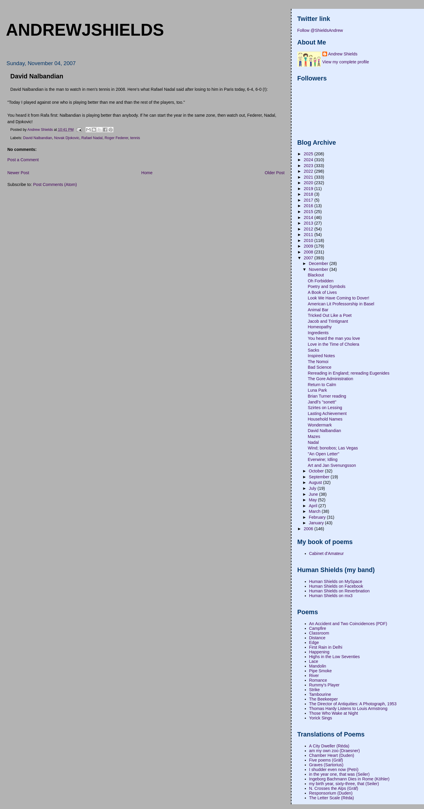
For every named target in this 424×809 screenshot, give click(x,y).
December (319, 263)
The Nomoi (318, 361)
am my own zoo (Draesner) (334, 750)
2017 (309, 200)
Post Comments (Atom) (55, 184)
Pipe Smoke (320, 670)
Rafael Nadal (91, 138)
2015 (309, 211)
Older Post (275, 172)
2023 (309, 165)
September (320, 476)
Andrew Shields (342, 54)
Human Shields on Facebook (336, 586)
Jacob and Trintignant (328, 321)
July (313, 488)
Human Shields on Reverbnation (339, 591)
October (317, 471)
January (317, 522)
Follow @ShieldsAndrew (320, 30)
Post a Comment (23, 159)
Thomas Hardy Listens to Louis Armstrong (348, 708)
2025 (309, 153)
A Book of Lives (322, 292)
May (313, 499)
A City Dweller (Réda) (329, 746)
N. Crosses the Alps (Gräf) (333, 788)
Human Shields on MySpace (335, 581)
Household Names (325, 419)
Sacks (313, 350)
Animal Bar (318, 309)
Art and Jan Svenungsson (332, 465)
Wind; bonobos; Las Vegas (333, 448)
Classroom (319, 633)
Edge (314, 642)
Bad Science (319, 367)
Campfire (317, 628)
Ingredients (318, 332)
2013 (309, 223)
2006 (309, 528)
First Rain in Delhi (325, 647)
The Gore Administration (330, 378)
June (314, 494)
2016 (309, 205)
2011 (309, 234)
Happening (319, 652)
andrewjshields (85, 29)
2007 (309, 258)
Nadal (313, 442)
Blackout (316, 275)
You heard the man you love (334, 338)
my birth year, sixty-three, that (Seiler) (344, 783)
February (318, 517)
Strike (314, 689)
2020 (309, 182)
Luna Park (317, 390)
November (319, 269)
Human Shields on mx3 (331, 595)
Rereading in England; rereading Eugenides (348, 373)
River (314, 675)
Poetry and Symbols (326, 286)
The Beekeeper (323, 699)
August (316, 482)
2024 (309, 159)
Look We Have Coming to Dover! (338, 298)
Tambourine (320, 694)
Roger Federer (116, 138)
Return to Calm (322, 384)
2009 (309, 246)
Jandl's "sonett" (322, 402)
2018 (309, 194)
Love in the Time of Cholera (333, 344)
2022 (309, 171)
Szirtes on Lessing (325, 407)
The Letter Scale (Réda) (331, 797)
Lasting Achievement (327, 413)
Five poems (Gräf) (326, 760)
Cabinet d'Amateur (326, 553)
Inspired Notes (321, 355)
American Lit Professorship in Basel (341, 303)
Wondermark (320, 425)
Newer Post (18, 172)
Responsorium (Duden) (331, 793)
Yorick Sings (320, 718)
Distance (317, 637)
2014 (309, 217)
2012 (309, 229)
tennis (135, 138)
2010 (309, 240)
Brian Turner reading (327, 396)
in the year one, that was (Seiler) (339, 774)
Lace (313, 661)
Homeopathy (320, 326)
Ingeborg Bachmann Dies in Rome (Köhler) (349, 779)
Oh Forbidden (320, 281)
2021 (309, 177)
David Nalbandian (37, 138)
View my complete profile (345, 62)
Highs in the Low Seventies (334, 656)
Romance (318, 680)
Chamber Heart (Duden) (331, 755)
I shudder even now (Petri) (334, 769)
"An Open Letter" (323, 454)
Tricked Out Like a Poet (330, 315)
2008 (309, 252)
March (315, 511)
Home (147, 172)
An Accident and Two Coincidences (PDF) (348, 623)
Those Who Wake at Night (333, 713)
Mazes (314, 436)
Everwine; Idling (322, 459)
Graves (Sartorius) (326, 764)
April (314, 505)
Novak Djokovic (67, 138)
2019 (309, 188)
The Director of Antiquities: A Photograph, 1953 (353, 703)
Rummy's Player (324, 685)
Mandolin (317, 666)
